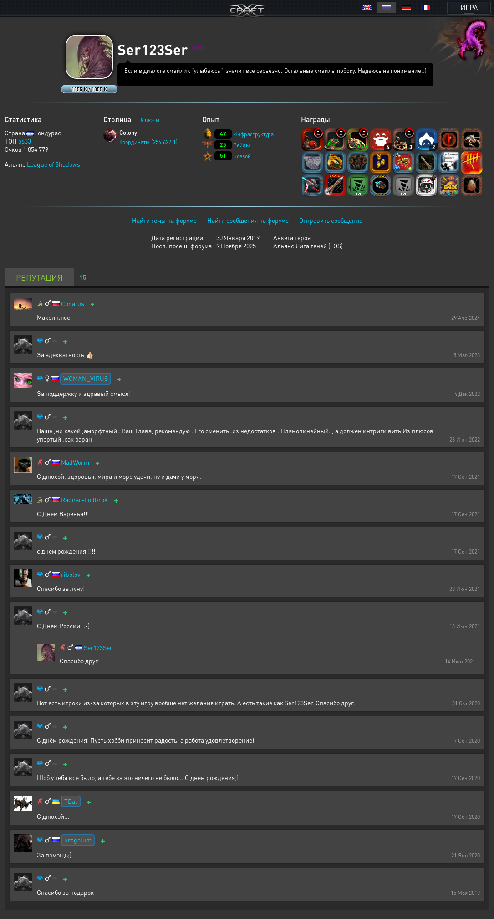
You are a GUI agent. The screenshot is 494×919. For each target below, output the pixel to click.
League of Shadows (53, 164)
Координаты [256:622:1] (148, 142)
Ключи (149, 119)
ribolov (70, 574)
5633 (24, 141)
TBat (70, 801)
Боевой (242, 156)
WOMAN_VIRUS (85, 378)
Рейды (241, 145)
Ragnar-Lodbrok (84, 499)
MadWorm (75, 462)
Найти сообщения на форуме (248, 220)
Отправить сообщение (330, 220)
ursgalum (78, 840)
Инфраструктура (253, 134)
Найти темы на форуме (164, 220)
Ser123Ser (98, 648)
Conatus (72, 304)
